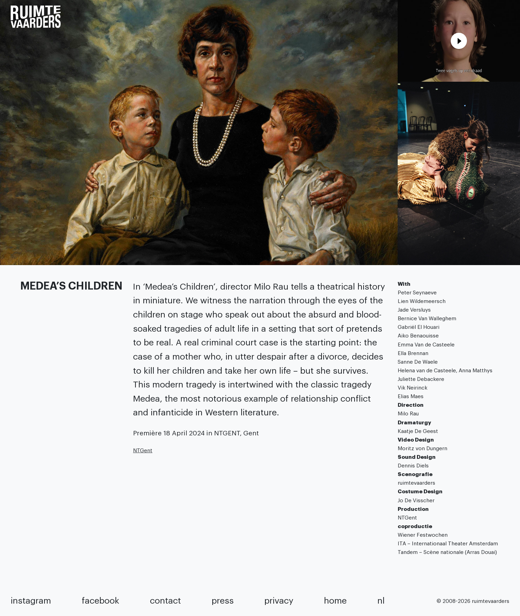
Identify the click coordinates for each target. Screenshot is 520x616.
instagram (31, 600)
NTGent (142, 450)
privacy (278, 600)
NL (381, 600)
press (223, 600)
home (335, 600)
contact (165, 600)
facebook (100, 600)
